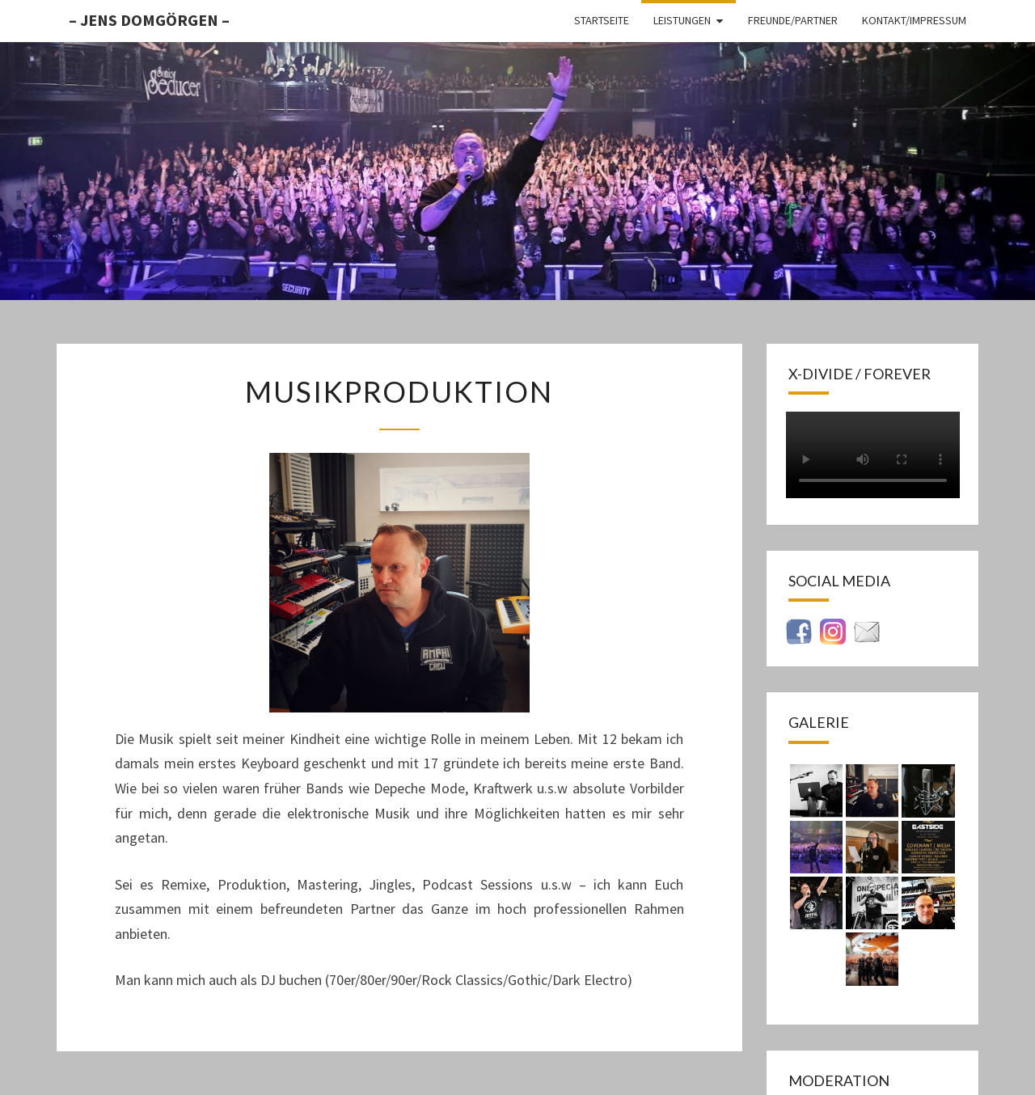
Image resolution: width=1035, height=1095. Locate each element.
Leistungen (682, 20)
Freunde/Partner (793, 20)
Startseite (601, 20)
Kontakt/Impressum (914, 20)
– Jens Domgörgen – (149, 20)
